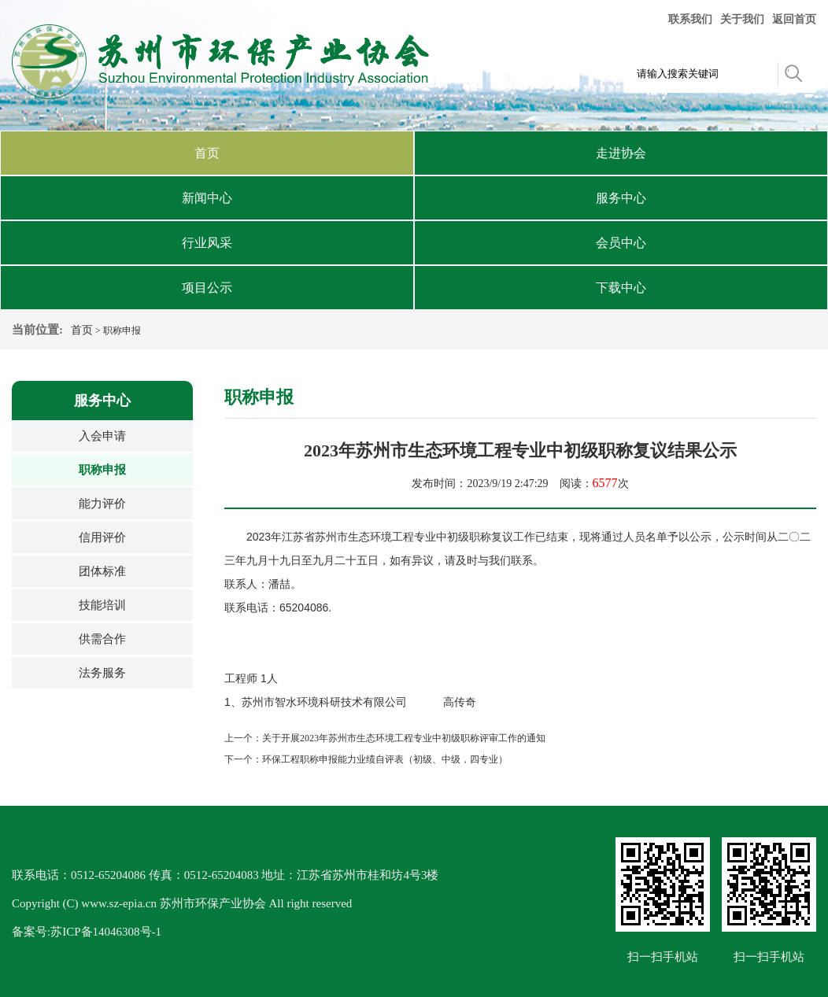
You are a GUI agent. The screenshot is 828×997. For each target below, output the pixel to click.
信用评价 (102, 537)
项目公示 (207, 287)
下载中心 (621, 287)
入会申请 (102, 436)
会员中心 (621, 242)
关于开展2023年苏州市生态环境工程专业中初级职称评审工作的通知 (403, 738)
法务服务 (102, 673)
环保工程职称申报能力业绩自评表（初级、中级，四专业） (385, 759)
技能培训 (102, 605)
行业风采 (207, 242)
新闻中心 (207, 198)
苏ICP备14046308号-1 (105, 931)
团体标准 (102, 571)
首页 (207, 153)
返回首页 (794, 19)
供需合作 (102, 639)
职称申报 (102, 469)
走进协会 (621, 153)
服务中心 (621, 198)
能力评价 (102, 503)
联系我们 (690, 19)
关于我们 (742, 19)
